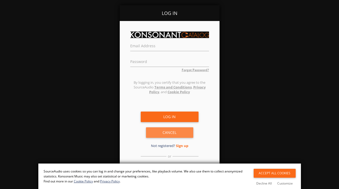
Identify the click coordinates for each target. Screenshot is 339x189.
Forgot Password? (195, 70)
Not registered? (169, 145)
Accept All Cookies (274, 173)
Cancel (169, 132)
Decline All (264, 183)
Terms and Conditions (173, 87)
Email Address (142, 45)
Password (138, 61)
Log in (169, 116)
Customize (285, 183)
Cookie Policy (179, 92)
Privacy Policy (110, 181)
